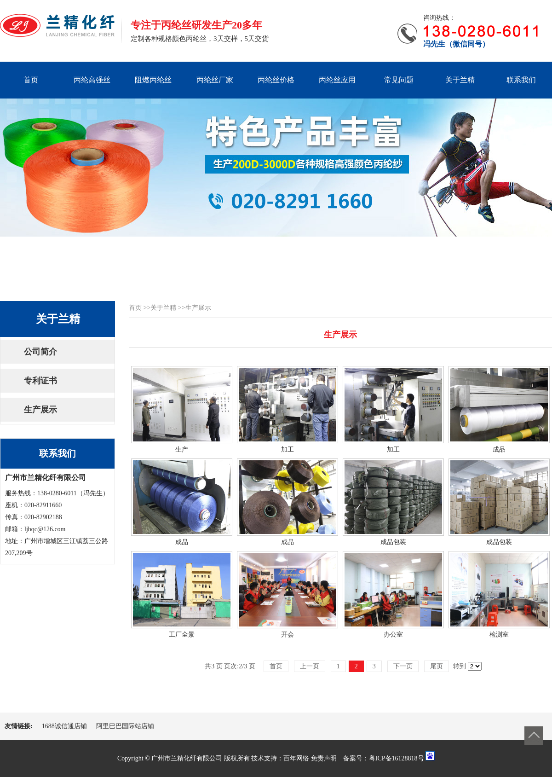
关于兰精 (460, 80)
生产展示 (40, 409)
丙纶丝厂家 (214, 80)
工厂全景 (182, 634)
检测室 (499, 634)
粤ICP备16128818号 (396, 758)
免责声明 (324, 758)
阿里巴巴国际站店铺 (125, 726)
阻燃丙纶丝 (153, 80)
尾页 (436, 666)
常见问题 (399, 80)
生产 (181, 449)
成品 (499, 449)
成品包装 (393, 542)
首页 (30, 80)
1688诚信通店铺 (64, 726)
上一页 (309, 666)
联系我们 (521, 80)
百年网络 (296, 758)
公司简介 (40, 351)
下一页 (403, 666)
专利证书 (40, 380)
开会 (287, 634)
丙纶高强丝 (92, 80)
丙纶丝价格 (276, 80)
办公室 (393, 634)
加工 (287, 449)
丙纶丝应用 (337, 80)
